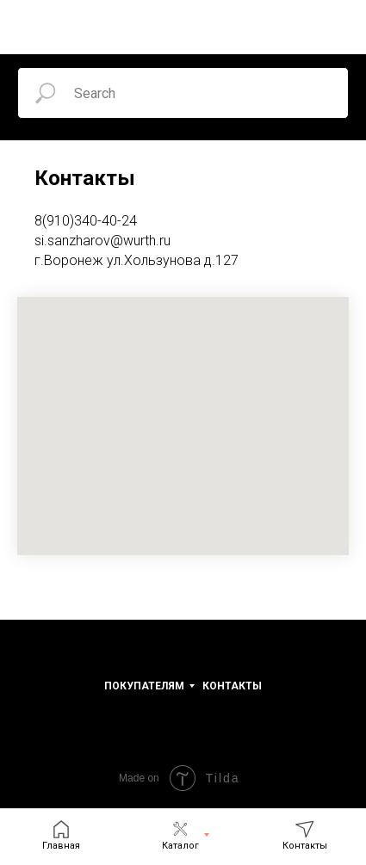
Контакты (232, 686)
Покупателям (144, 686)
